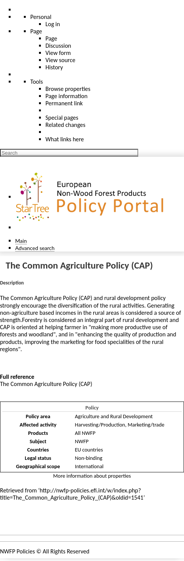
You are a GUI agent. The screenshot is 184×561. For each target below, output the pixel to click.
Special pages (61, 117)
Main (21, 241)
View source (60, 60)
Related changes (65, 124)
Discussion (58, 45)
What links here (64, 139)
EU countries (89, 449)
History (54, 67)
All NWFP (85, 433)
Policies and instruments (38, 520)
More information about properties (92, 475)
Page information (66, 96)
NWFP (82, 441)
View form (58, 52)
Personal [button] (40, 16)
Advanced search (35, 248)
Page (51, 38)
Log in (52, 24)
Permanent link (64, 103)
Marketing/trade (146, 424)
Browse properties (67, 88)
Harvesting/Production (100, 424)
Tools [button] (36, 81)
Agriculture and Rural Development (114, 416)
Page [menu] (36, 31)
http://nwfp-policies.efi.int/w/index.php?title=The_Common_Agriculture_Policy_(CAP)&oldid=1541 (71, 494)
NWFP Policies (17, 551)
